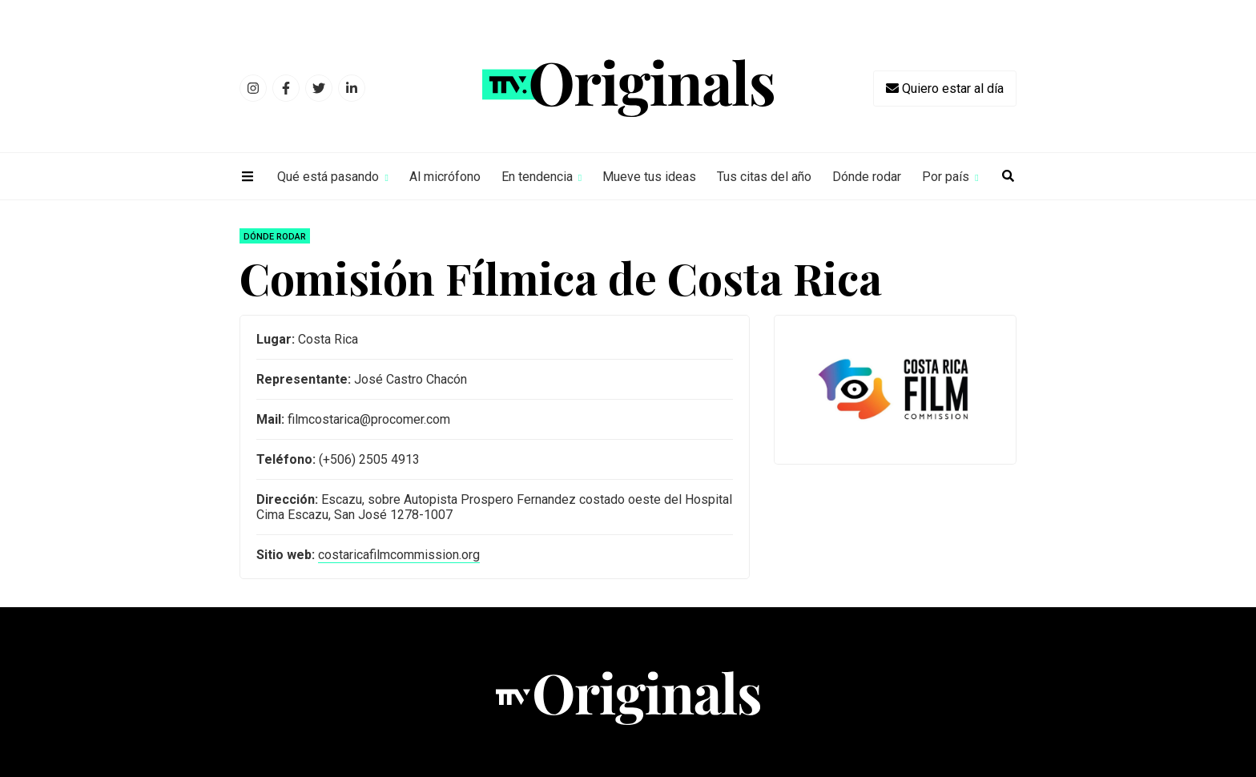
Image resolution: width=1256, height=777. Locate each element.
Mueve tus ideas (649, 176)
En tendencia (537, 176)
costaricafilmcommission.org (399, 554)
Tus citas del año (764, 176)
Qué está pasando (328, 176)
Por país (945, 176)
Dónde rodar (866, 176)
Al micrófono (445, 176)
